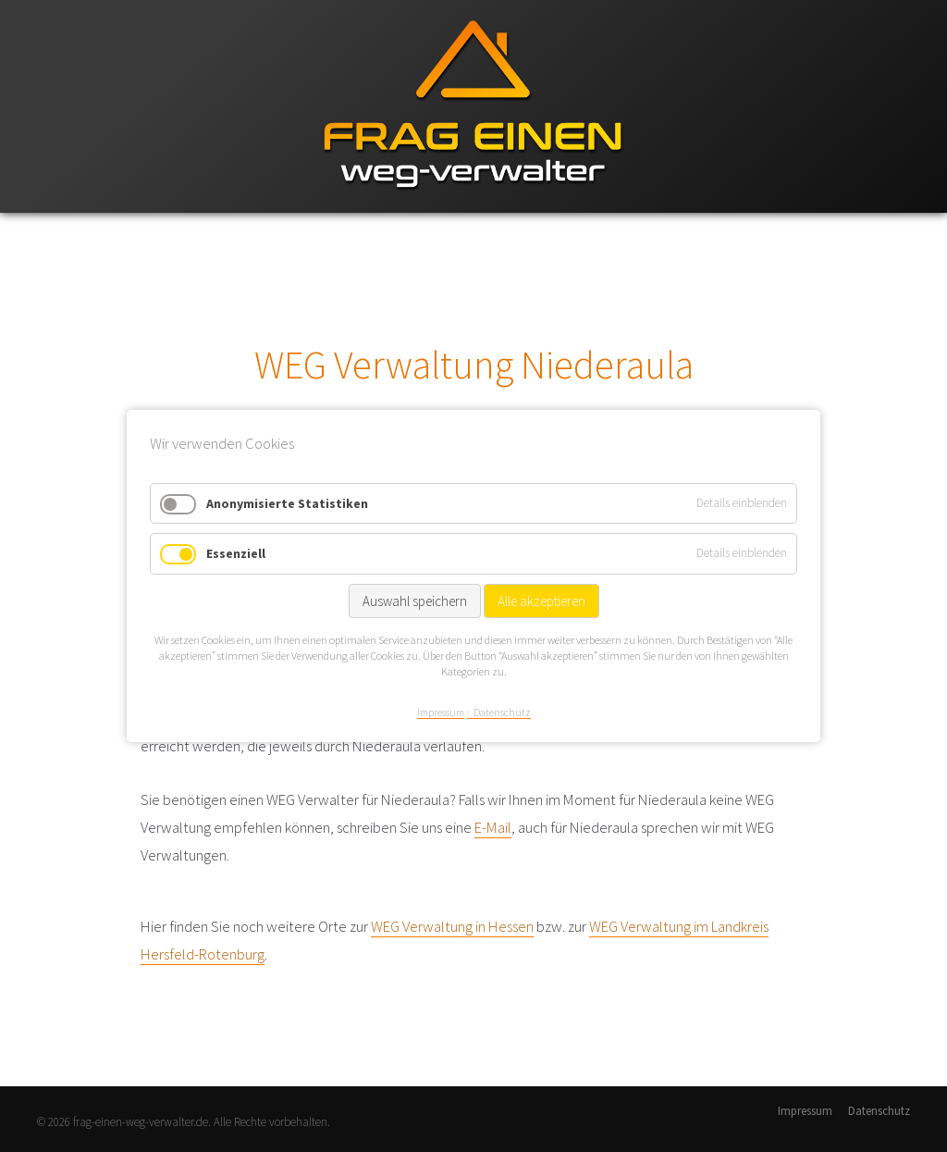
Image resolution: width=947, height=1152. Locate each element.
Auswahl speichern (415, 601)
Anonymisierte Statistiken (287, 503)
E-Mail (492, 827)
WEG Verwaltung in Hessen (452, 926)
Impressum (805, 1111)
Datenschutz (879, 1111)
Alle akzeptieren (541, 601)
